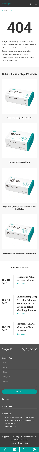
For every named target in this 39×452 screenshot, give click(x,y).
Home (6, 10)
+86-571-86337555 (11, 426)
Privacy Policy (23, 443)
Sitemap (13, 443)
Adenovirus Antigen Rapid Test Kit (19, 118)
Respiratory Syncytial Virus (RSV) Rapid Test (19, 253)
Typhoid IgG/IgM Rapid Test (19, 162)
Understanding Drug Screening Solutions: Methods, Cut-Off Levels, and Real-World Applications (27, 303)
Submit (19, 392)
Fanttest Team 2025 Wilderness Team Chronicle (26, 327)
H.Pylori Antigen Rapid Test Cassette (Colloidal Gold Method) (19, 208)
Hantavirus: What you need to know (25, 278)
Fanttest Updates (20, 267)
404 (11, 10)
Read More (21, 284)
